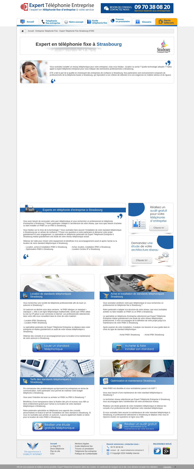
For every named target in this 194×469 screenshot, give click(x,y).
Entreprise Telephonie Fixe (46, 31)
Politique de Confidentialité (86, 454)
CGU (52, 454)
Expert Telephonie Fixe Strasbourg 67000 (76, 31)
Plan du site (55, 451)
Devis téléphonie (57, 449)
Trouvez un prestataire (84, 449)
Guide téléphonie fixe (84, 446)
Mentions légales (82, 444)
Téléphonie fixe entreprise (86, 451)
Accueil (31, 31)
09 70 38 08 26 (116, 447)
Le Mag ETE (55, 446)
